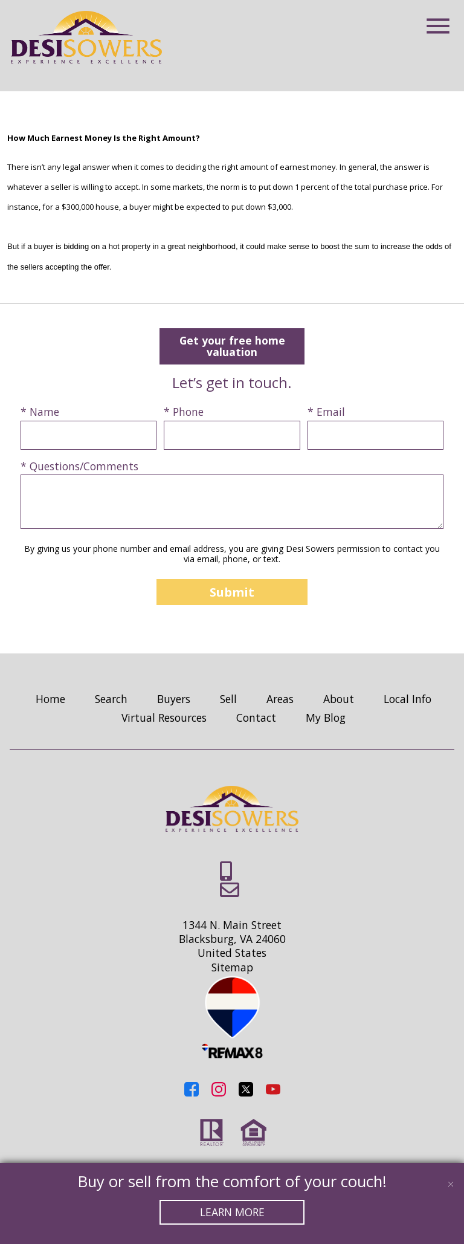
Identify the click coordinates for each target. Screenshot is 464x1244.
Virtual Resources (164, 718)
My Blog (326, 718)
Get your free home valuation (232, 346)
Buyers (173, 699)
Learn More (232, 1212)
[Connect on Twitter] (246, 1092)
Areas (280, 699)
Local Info (407, 699)
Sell (228, 699)
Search (111, 699)
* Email (326, 413)
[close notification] (451, 1176)
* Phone (184, 413)
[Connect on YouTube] (273, 1092)
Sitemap (232, 968)
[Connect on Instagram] (218, 1092)
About (338, 699)
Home (50, 699)
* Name (40, 413)
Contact (256, 718)
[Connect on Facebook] (191, 1092)
